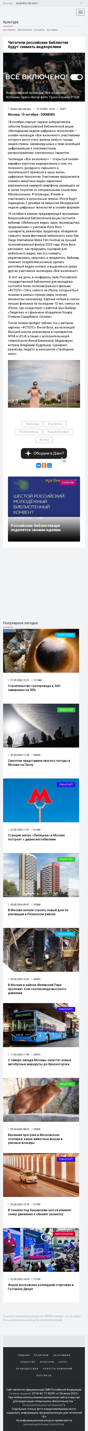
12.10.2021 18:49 (22, 517)
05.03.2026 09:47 (18, 904)
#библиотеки (28, 432)
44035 (36, 979)
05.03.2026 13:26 (18, 979)
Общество (66, 709)
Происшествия (27, 1369)
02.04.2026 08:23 (18, 1129)
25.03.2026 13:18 (18, 1204)
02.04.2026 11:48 (18, 754)
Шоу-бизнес (9, 30)
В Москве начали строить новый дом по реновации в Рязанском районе (38, 912)
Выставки (52, 30)
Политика (41, 1355)
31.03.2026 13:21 (18, 680)
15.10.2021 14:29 (44, 109)
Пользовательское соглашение (43, 1405)
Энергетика (65, 634)
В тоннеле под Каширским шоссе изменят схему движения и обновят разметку (40, 1212)
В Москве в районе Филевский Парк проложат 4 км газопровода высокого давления (37, 989)
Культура (68, 482)
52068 (36, 904)
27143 (36, 1279)
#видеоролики (58, 432)
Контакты (44, 1375)
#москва (32, 424)
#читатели (55, 424)
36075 (36, 1054)
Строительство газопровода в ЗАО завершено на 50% (34, 688)
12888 (39, 517)
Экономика (61, 1355)
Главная (24, 1355)
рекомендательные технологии (44, 1424)
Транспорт (66, 784)
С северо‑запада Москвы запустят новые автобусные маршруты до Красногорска (39, 1062)
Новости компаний (57, 1369)
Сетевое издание (20, 1393)
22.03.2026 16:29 (18, 1279)
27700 (36, 1204)
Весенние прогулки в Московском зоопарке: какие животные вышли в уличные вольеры (35, 1139)
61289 (36, 829)
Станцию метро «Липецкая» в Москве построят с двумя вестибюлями (36, 837)
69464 (36, 754)
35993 (36, 1129)
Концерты (39, 30)
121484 (37, 680)
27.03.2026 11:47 (18, 829)
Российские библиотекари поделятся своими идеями (35, 527)
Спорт (63, 1362)
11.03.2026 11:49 (18, 1054)
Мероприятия (25, 30)
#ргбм (44, 440)
